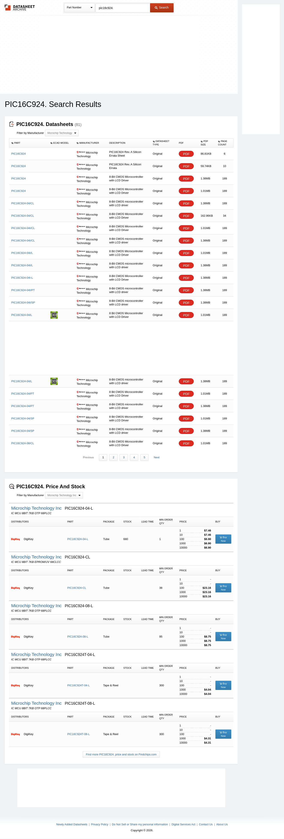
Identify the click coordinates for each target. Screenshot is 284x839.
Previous (89, 457)
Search (161, 7)
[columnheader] (28, 143)
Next (156, 457)
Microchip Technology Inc (37, 508)
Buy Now (223, 539)
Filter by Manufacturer (30, 133)
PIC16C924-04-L (77, 539)
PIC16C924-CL (76, 588)
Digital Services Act (183, 824)
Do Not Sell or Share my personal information (140, 824)
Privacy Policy (99, 824)
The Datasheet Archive (20, 7)
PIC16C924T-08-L (78, 734)
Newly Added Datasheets (71, 824)
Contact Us (206, 824)
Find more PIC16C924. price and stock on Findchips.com (121, 754)
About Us (222, 824)
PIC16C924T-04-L (78, 685)
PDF (186, 154)
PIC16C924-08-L (77, 636)
